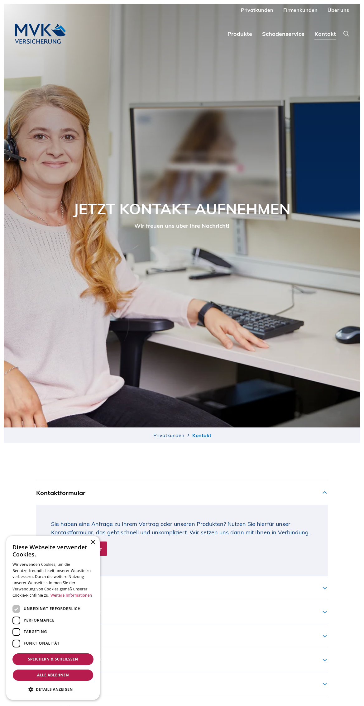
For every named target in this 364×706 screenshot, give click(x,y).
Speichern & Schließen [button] (53, 659)
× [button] (92, 542)
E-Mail (45, 636)
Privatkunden (257, 10)
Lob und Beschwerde (67, 684)
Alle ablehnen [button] (53, 675)
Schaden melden (60, 588)
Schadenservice (283, 33)
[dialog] (53, 618)
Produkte (240, 33)
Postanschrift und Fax (68, 660)
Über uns (338, 10)
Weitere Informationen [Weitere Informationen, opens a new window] (71, 595)
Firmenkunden (300, 10)
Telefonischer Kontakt (68, 612)
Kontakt (325, 33)
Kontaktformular (60, 493)
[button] (52, 689)
